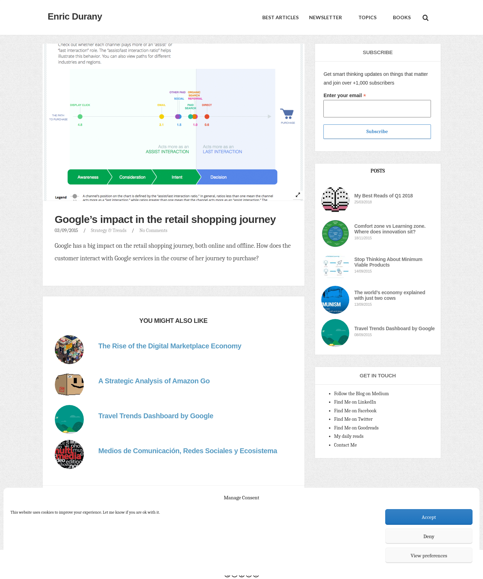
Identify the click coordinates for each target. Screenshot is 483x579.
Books (401, 17)
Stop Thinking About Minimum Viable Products (388, 262)
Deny (428, 536)
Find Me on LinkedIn (355, 402)
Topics (366, 17)
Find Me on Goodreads (356, 428)
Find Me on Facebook (355, 411)
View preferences (429, 555)
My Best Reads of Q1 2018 (383, 195)
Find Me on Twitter (353, 419)
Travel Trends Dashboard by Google (394, 328)
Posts (378, 171)
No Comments (153, 230)
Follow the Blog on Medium (361, 394)
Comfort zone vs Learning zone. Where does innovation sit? (390, 228)
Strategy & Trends (108, 230)
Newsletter (325, 17)
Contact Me (345, 445)
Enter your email (344, 95)
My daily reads (349, 436)
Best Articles (280, 17)
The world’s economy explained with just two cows (389, 295)
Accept (429, 517)
